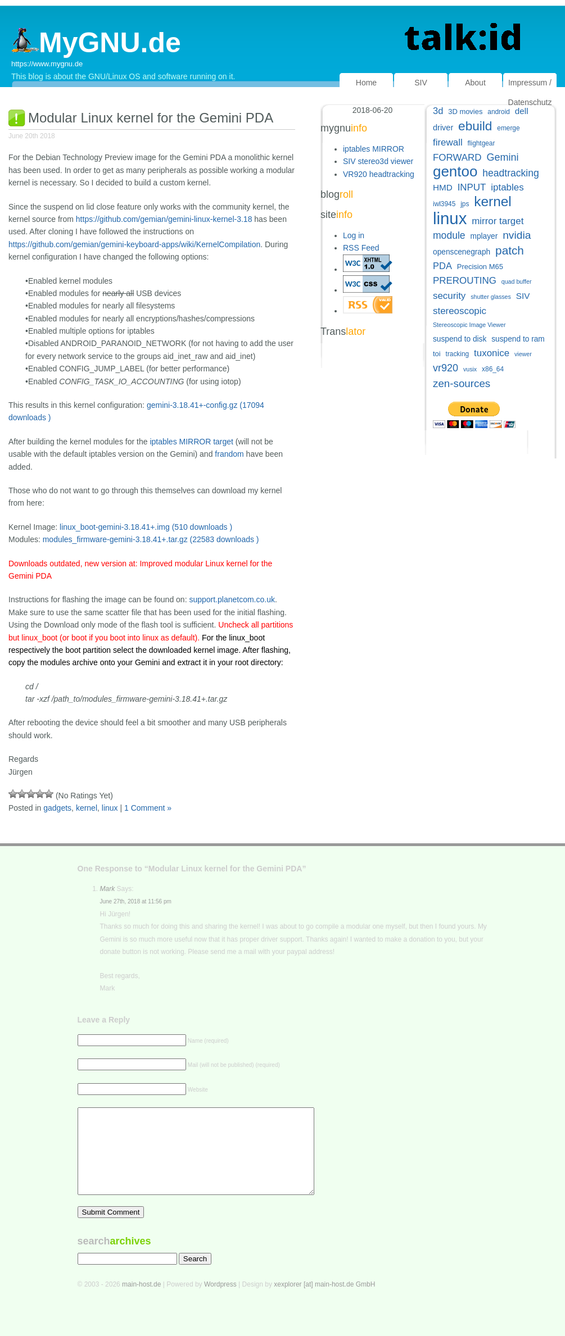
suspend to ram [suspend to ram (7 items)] (518, 339)
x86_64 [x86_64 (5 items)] (493, 369)
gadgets (57, 807)
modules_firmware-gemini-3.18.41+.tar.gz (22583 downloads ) (151, 539)
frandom (229, 453)
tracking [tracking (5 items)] (457, 354)
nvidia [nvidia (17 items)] (517, 235)
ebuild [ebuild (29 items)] (475, 126)
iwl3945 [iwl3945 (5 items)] (444, 204)
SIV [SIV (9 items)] (523, 296)
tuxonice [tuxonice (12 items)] (491, 353)
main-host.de (141, 1301)
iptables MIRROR (373, 148)
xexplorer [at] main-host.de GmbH (324, 1301)
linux (110, 807)
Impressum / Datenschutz (530, 92)
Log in (353, 235)
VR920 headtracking (378, 174)
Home (366, 82)
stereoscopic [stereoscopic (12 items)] (459, 311)
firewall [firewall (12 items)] (448, 142)
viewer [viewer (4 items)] (523, 354)
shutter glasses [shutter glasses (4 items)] (491, 296)
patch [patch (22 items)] (509, 250)
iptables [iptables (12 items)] (507, 187)
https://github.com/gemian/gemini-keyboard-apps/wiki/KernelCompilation (134, 244)
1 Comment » (147, 807)
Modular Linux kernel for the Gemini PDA (150, 117)
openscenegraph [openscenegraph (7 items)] (461, 252)
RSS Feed (361, 247)
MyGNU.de (96, 42)
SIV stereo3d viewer (378, 161)
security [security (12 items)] (449, 295)
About (475, 82)
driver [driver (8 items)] (443, 127)
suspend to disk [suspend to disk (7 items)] (459, 339)
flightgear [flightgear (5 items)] (481, 143)
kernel (86, 807)
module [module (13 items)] (449, 235)
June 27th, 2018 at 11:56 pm (135, 901)
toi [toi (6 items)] (437, 353)
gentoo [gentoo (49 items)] (455, 172)
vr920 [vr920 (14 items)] (445, 368)
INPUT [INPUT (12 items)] (472, 187)
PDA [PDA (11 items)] (442, 266)
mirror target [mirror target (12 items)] (497, 221)
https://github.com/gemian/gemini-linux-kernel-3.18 (164, 219)
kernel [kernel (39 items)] (493, 201)
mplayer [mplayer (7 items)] (484, 236)
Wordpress (220, 1301)
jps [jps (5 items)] (464, 204)
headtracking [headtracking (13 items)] (510, 173)
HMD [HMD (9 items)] (443, 187)
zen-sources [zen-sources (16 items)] (461, 383)
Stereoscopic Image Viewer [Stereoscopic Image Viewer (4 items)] (469, 324)
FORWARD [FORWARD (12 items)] (457, 157)
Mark (107, 889)
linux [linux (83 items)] (450, 218)
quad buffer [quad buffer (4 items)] (516, 281)
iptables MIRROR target (191, 441)
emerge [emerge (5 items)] (508, 128)
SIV (420, 82)
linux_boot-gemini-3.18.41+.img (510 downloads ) (146, 526)
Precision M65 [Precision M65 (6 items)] (480, 266)
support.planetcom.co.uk (232, 599)
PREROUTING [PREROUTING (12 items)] (464, 280)
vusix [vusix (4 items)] (470, 369)
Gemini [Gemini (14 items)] (502, 157)
